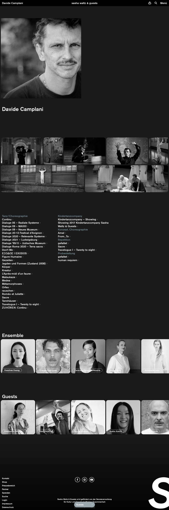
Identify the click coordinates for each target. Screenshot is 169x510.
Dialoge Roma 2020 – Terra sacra (22, 246)
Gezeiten (7, 260)
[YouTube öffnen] (91, 479)
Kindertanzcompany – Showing (77, 219)
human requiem (67, 260)
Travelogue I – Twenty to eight (20, 304)
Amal (61, 233)
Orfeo (5, 287)
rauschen (7, 290)
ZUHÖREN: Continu (14, 307)
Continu (7, 219)
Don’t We (7, 250)
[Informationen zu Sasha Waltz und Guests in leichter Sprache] (150, 3)
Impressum (7, 503)
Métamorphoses (12, 284)
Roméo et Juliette (12, 294)
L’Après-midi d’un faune (16, 273)
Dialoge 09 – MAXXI (14, 226)
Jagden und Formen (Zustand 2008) (24, 263)
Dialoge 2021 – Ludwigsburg (19, 239)
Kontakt (5, 478)
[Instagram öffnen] (84, 479)
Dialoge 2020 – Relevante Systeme (23, 236)
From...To (63, 236)
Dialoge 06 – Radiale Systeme (20, 222)
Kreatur (6, 270)
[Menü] (164, 3)
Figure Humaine (12, 256)
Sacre (5, 297)
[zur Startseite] (84, 3)
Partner (5, 489)
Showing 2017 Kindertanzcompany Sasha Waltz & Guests (83, 224)
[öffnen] (18, 356)
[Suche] (156, 3)
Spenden (6, 493)
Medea (6, 280)
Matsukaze (8, 277)
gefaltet (62, 243)
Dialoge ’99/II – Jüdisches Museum (24, 243)
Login (4, 500)
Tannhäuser (9, 301)
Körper (6, 267)
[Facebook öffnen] (77, 479)
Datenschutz (8, 507)
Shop (4, 482)
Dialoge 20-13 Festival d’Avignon (22, 233)
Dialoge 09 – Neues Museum (20, 229)
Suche (5, 496)
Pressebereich (8, 485)
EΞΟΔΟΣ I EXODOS (14, 253)
